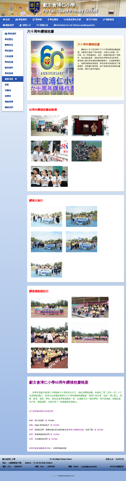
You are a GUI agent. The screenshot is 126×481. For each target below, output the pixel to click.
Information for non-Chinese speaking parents (74, 25)
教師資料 (9, 67)
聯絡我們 (8, 25)
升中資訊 (92, 19)
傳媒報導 (9, 101)
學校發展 (9, 73)
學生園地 (53, 20)
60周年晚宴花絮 (59, 448)
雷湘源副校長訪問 (42, 434)
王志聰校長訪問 (41, 439)
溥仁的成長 (39, 420)
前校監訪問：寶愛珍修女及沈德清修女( (51, 430)
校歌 (7, 84)
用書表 (8, 90)
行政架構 (9, 56)
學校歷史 (9, 39)
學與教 (37, 20)
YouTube (51, 420)
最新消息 (9, 79)
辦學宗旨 (9, 45)
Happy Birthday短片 (42, 425)
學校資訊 (9, 50)
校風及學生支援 (72, 20)
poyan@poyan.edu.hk (89, 466)
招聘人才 (25, 25)
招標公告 (42, 25)
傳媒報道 (108, 19)
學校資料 (21, 20)
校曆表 (8, 96)
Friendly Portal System (64, 475)
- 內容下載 (88, 430)
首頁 (6, 19)
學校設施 (9, 62)
